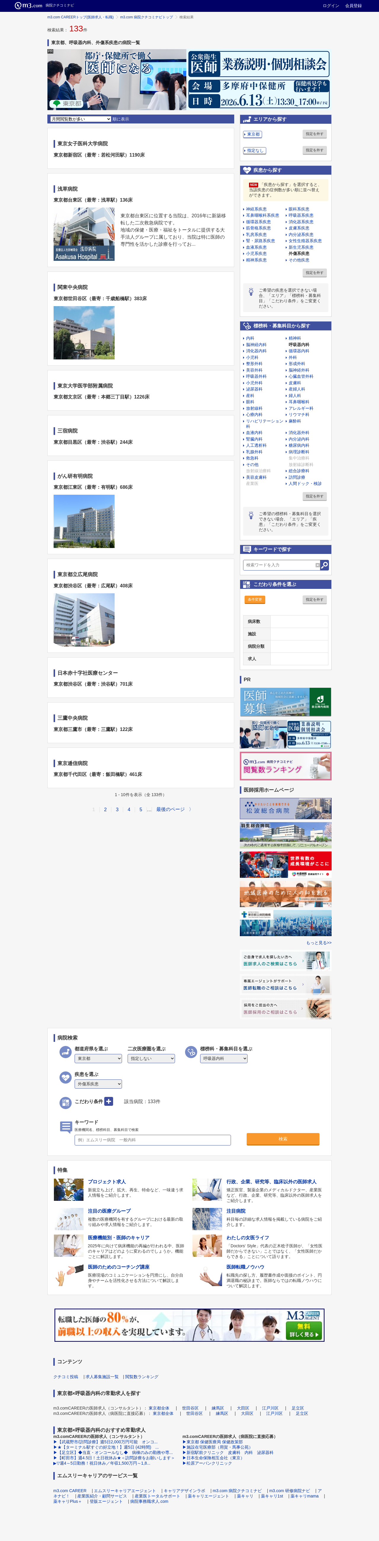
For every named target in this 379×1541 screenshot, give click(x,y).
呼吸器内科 (299, 344)
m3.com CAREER (69, 1490)
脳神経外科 (299, 370)
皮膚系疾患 (299, 228)
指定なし (255, 150)
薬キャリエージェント (208, 1496)
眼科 (250, 401)
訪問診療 (297, 477)
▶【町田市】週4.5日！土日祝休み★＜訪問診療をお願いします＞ (114, 1457)
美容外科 (254, 370)
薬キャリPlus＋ (67, 1501)
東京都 (253, 134)
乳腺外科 (254, 451)
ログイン (331, 5)
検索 (283, 1138)
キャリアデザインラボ (184, 1490)
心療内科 (254, 414)
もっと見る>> (319, 942)
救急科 (252, 458)
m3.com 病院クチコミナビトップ (146, 17)
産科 (250, 395)
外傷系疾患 (299, 253)
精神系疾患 (256, 260)
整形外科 (254, 363)
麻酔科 (295, 421)
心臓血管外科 (301, 376)
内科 (250, 338)
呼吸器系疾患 (301, 215)
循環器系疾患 (258, 221)
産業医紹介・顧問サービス (102, 1496)
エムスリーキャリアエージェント (125, 1490)
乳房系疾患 (256, 234)
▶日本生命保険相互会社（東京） (213, 1457)
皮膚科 (295, 382)
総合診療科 (299, 470)
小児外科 (254, 382)
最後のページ (170, 809)
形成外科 (297, 363)
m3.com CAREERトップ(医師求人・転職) (80, 17)
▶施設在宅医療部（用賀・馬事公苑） (217, 1447)
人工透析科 (256, 445)
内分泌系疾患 (301, 234)
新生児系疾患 (301, 247)
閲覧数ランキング (141, 1376)
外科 (293, 357)
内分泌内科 (299, 439)
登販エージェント (106, 1501)
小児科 (252, 357)
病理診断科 (299, 451)
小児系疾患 (256, 253)
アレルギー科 (301, 408)
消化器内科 (256, 350)
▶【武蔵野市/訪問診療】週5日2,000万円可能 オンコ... (105, 1441)
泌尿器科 (254, 389)
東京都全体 (159, 1408)
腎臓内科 (254, 439)
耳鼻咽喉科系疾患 (262, 215)
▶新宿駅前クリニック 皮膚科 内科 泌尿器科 (228, 1452)
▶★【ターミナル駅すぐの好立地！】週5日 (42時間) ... (106, 1447)
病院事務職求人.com (149, 1501)
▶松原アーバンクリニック (207, 1463)
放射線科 (254, 408)
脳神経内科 (256, 344)
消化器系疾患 (301, 221)
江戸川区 (270, 1408)
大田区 (243, 1408)
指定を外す (315, 134)
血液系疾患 (256, 247)
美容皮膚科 (256, 477)
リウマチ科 (299, 414)
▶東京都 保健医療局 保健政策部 (212, 1441)
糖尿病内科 (299, 445)
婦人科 (295, 395)
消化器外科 (299, 432)
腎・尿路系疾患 (260, 240)
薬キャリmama (304, 1496)
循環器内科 (299, 350)
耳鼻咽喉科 (299, 401)
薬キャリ (245, 1496)
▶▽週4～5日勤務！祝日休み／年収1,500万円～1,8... (101, 1463)
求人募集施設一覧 (102, 1376)
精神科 (295, 338)
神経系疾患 (256, 209)
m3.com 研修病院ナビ (289, 1490)
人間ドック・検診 (305, 483)
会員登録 (353, 5)
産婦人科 (297, 389)
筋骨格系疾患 (258, 228)
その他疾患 (299, 260)
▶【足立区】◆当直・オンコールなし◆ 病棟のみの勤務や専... (113, 1452)
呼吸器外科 (256, 376)
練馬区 (218, 1408)
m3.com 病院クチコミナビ (237, 1490)
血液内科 (254, 432)
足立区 (298, 1408)
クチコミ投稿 (65, 1376)
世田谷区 (190, 1408)
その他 (252, 464)
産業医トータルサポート (157, 1496)
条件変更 (255, 599)
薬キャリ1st (272, 1496)
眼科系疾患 (299, 209)
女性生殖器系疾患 (305, 240)
